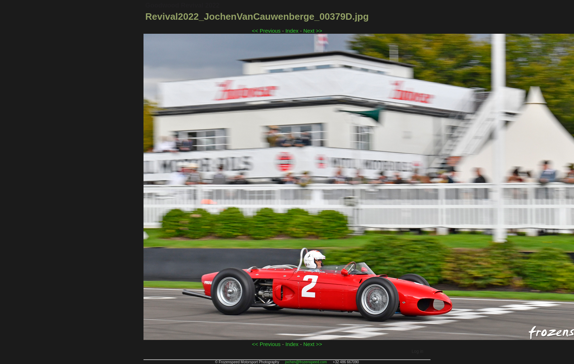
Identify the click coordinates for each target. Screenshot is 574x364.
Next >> (312, 31)
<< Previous (266, 31)
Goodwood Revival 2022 (182, 5)
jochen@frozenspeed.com (306, 362)
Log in (417, 351)
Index (291, 31)
